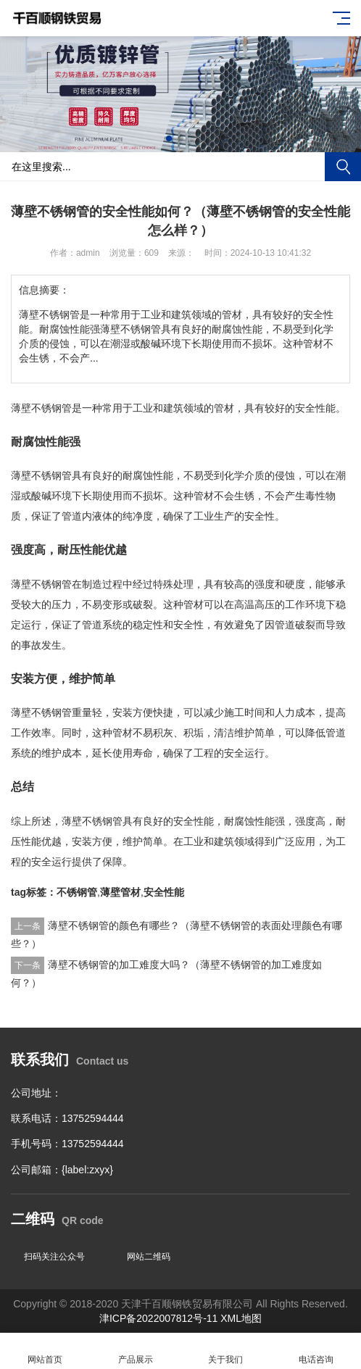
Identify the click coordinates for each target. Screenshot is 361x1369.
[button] (169, 138)
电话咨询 (316, 1351)
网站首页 (45, 1351)
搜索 (343, 166)
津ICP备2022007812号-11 (159, 1318)
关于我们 (225, 1351)
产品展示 (136, 1351)
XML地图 (241, 1318)
